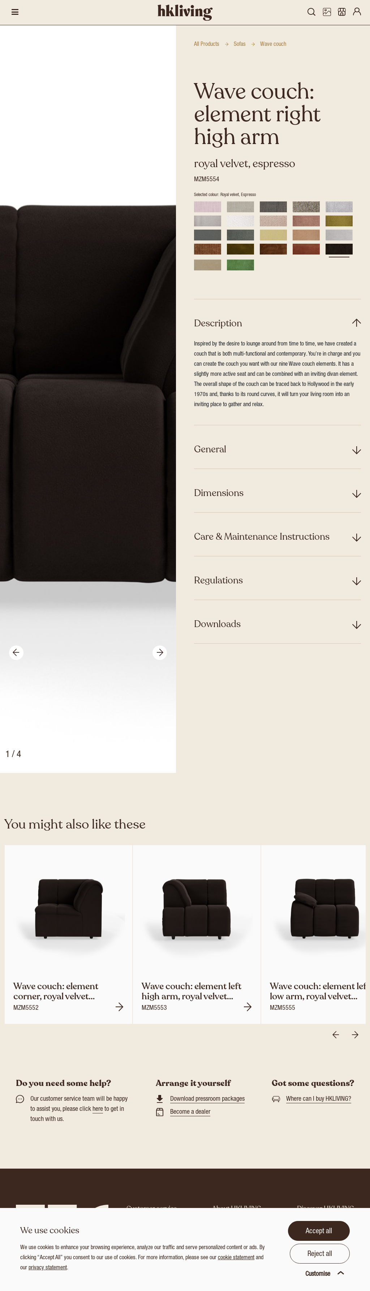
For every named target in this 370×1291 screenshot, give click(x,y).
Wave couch (273, 45)
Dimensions (219, 493)
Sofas (240, 45)
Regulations (218, 580)
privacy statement (48, 1268)
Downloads (217, 624)
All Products (206, 45)
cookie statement (236, 1258)
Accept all (319, 1231)
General (210, 449)
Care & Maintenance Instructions (262, 537)
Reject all (319, 1254)
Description (218, 323)
